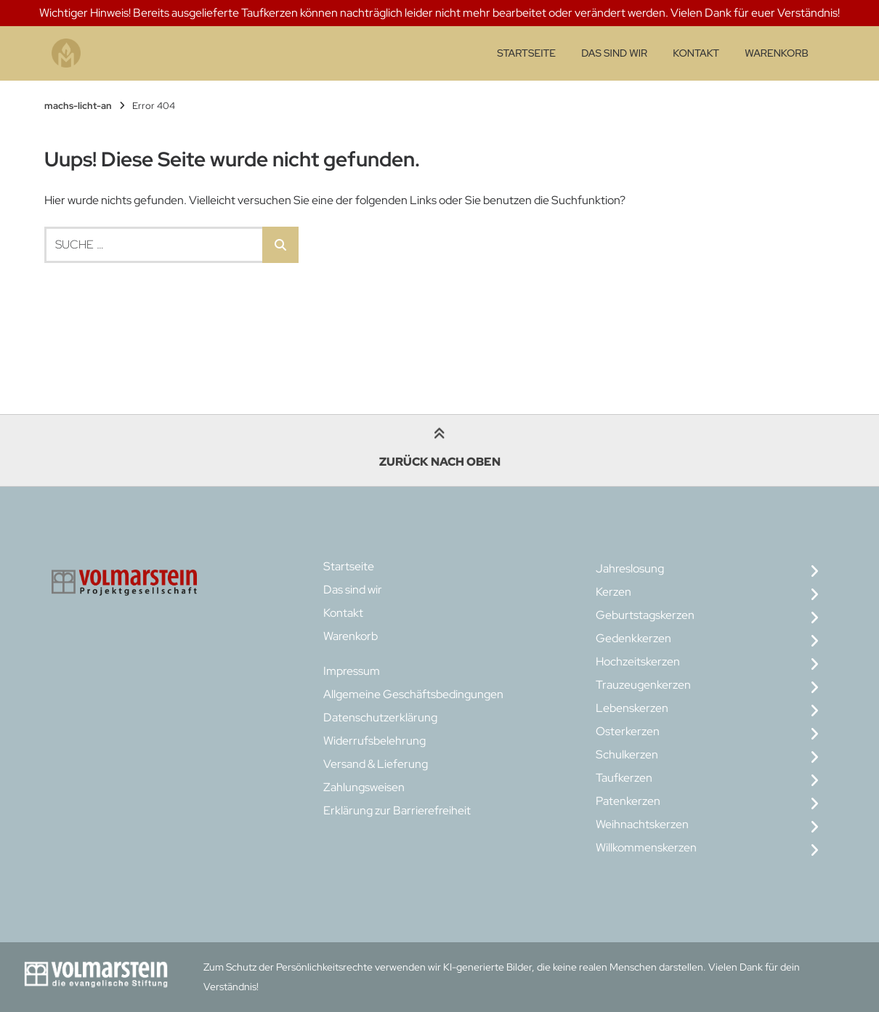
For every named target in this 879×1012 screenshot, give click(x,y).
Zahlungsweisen (364, 787)
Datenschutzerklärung (380, 717)
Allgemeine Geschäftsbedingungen (413, 694)
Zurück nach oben (440, 449)
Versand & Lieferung (375, 764)
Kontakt (696, 53)
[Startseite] (66, 53)
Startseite (526, 53)
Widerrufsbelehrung (374, 740)
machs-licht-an (78, 106)
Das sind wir (614, 53)
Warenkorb (776, 53)
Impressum (351, 671)
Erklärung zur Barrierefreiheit (397, 810)
